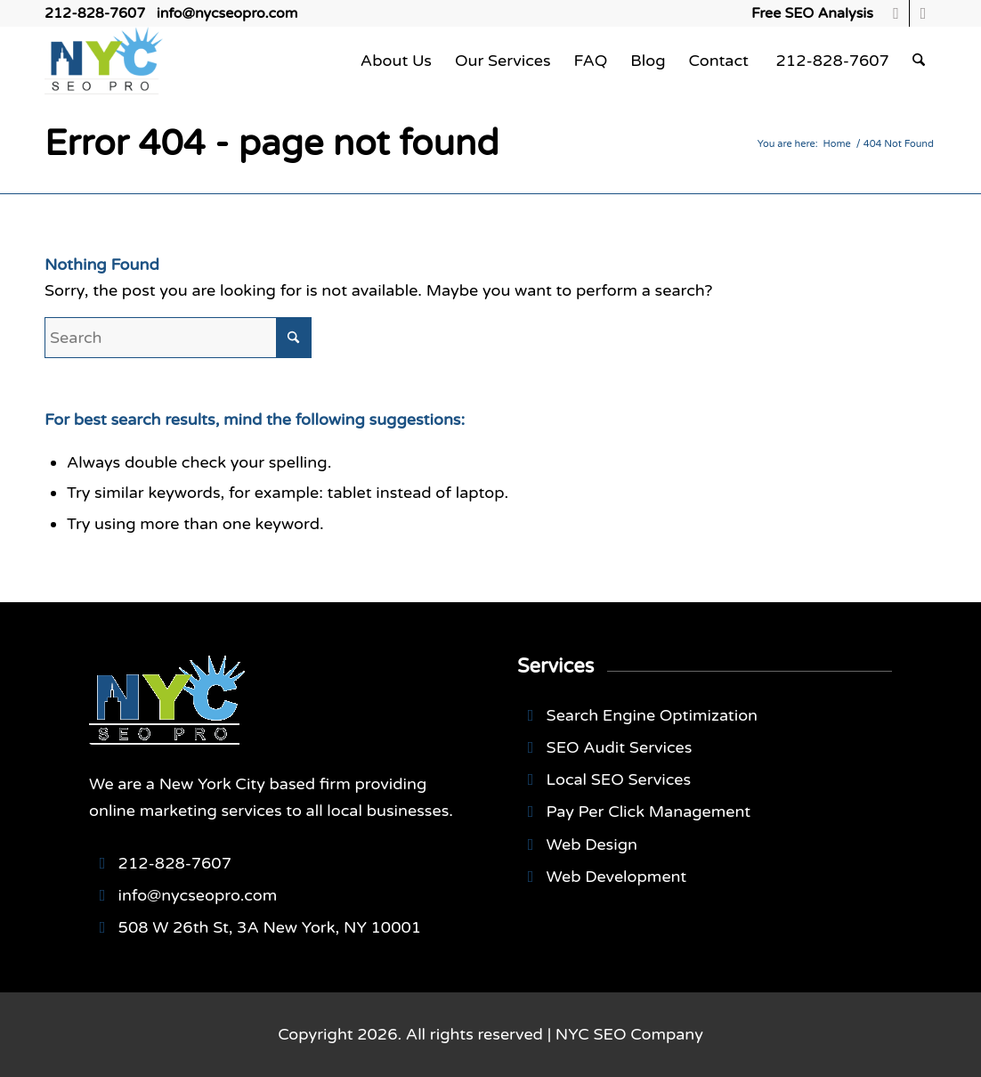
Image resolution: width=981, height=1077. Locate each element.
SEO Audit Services (620, 747)
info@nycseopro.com (227, 13)
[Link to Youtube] (923, 13)
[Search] (918, 60)
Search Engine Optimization (652, 715)
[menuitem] (807, 13)
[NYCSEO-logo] (104, 60)
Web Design (592, 844)
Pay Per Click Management (649, 811)
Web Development (617, 876)
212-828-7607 (95, 13)
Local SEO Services (619, 779)
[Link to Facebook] (896, 13)
